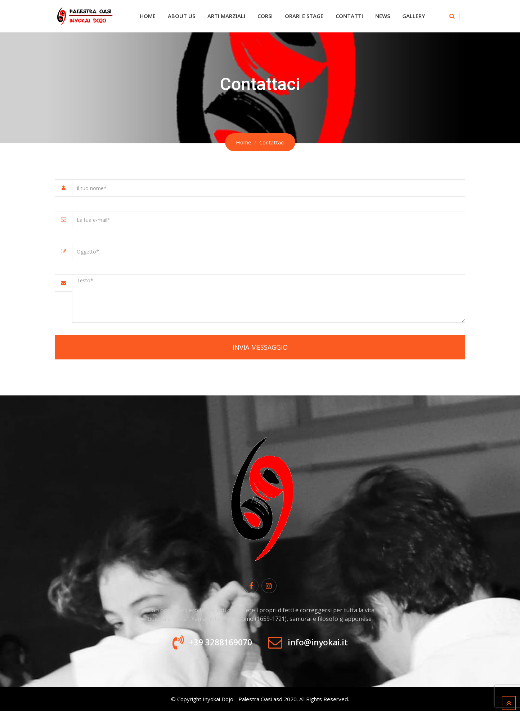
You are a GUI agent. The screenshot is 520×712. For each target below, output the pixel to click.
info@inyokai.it (320, 643)
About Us (181, 15)
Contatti (349, 15)
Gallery (413, 15)
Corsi (265, 15)
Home (148, 15)
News (382, 15)
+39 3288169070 (218, 643)
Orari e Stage (304, 15)
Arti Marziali (226, 15)
